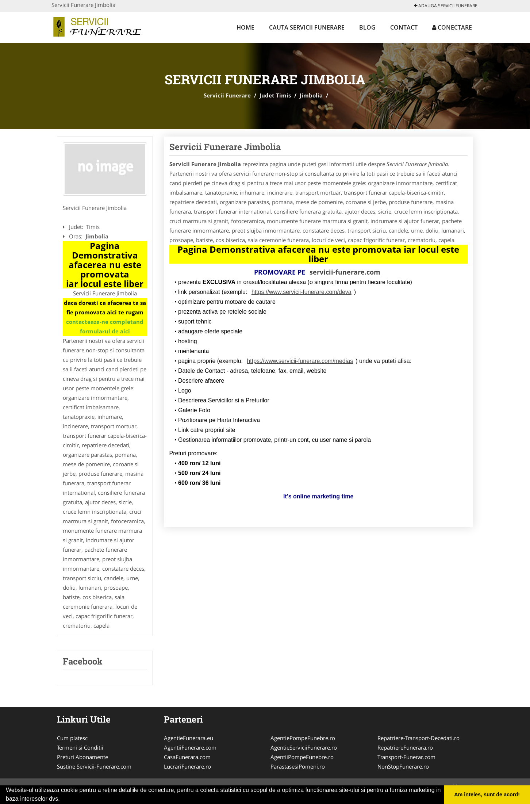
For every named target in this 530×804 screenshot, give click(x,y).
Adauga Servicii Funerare (445, 6)
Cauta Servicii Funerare (307, 27)
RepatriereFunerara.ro (405, 747)
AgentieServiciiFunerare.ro (303, 747)
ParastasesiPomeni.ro (297, 766)
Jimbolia (311, 95)
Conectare (452, 27)
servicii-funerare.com (345, 272)
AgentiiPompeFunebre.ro (302, 757)
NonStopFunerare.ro (403, 766)
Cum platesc (72, 738)
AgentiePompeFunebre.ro (302, 738)
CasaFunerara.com (187, 757)
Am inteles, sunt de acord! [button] (487, 794)
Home (245, 27)
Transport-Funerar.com (406, 757)
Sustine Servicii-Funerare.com (94, 766)
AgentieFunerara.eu (188, 738)
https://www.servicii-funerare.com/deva (301, 292)
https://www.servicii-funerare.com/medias (300, 361)
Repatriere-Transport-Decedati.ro (418, 738)
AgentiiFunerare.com (190, 747)
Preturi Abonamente (82, 757)
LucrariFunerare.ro (187, 766)
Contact (404, 27)
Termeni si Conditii (80, 747)
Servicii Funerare (227, 95)
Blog (367, 27)
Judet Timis (275, 95)
